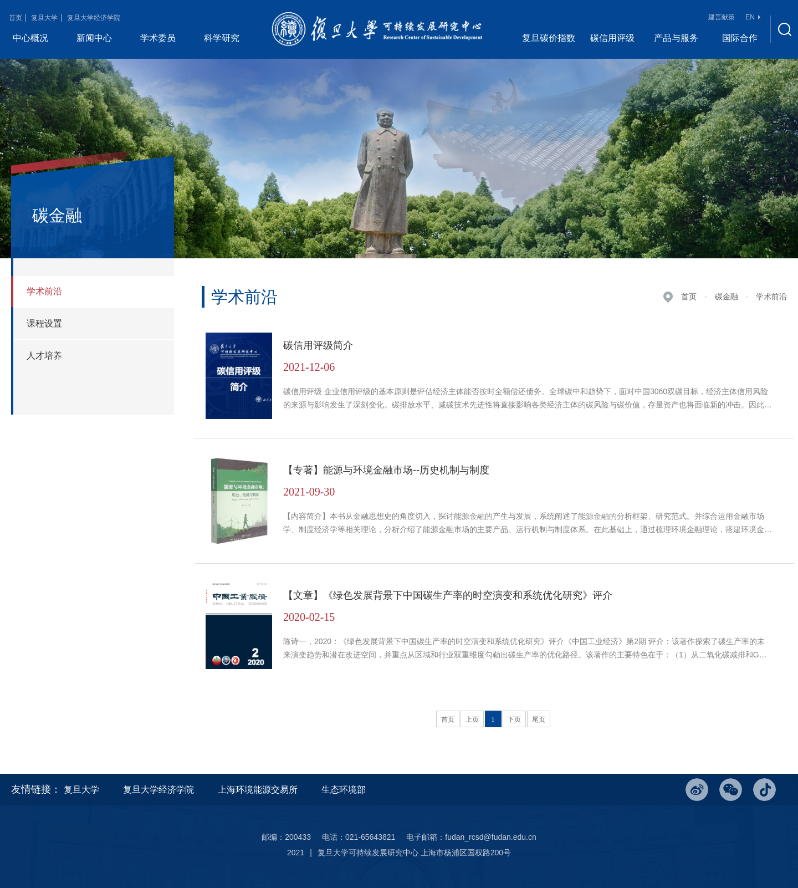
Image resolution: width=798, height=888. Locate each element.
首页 (15, 18)
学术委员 (158, 38)
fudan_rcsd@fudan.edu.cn (490, 837)
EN (752, 17)
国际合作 (740, 38)
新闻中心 (94, 38)
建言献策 (721, 17)
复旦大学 (44, 18)
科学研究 (221, 38)
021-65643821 (370, 837)
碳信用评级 (612, 38)
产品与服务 (676, 38)
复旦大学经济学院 (93, 18)
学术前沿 (771, 296)
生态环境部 (343, 789)
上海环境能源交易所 (258, 789)
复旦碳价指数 (548, 38)
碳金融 (726, 296)
